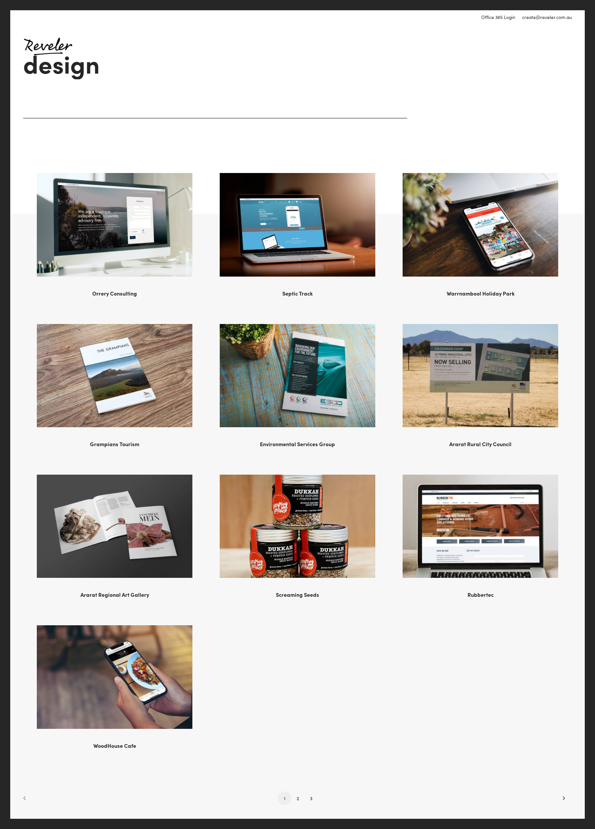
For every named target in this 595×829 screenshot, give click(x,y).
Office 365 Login (498, 17)
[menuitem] (499, 17)
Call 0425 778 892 (548, 46)
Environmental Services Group (297, 444)
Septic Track (297, 293)
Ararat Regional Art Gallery (114, 594)
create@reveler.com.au (547, 17)
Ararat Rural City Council (480, 444)
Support (426, 46)
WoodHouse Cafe (114, 745)
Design (368, 46)
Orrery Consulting (114, 293)
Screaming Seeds (297, 594)
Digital (337, 46)
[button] (114, 224)
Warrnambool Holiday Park (481, 293)
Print (396, 46)
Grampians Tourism (114, 444)
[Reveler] (48, 46)
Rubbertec (481, 594)
